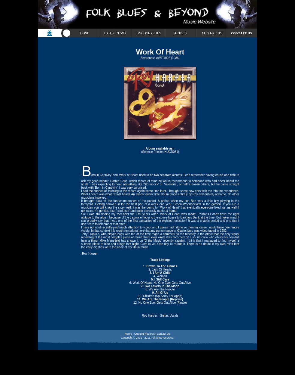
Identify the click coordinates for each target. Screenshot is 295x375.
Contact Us (163, 333)
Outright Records (145, 333)
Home (128, 333)
